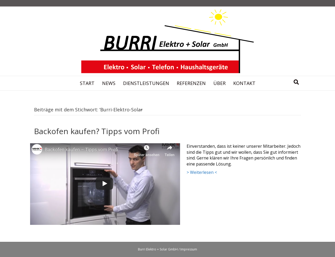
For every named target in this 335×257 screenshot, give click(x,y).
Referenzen (191, 83)
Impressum (188, 249)
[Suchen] (296, 82)
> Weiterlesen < (202, 172)
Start (87, 83)
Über (219, 83)
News (108, 83)
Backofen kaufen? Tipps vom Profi (97, 131)
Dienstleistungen (146, 83)
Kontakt (244, 83)
